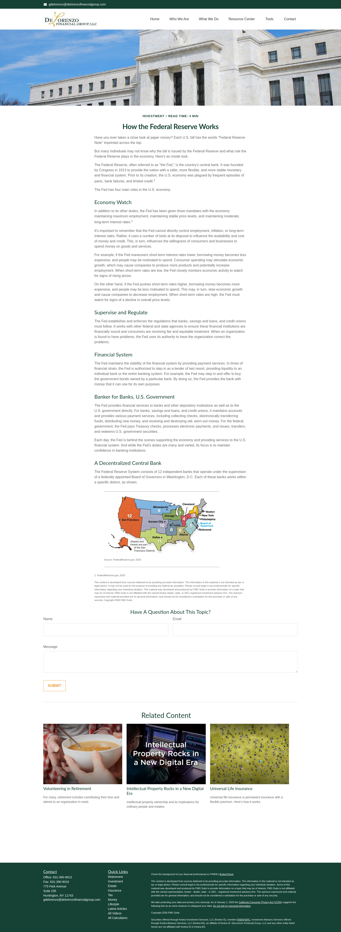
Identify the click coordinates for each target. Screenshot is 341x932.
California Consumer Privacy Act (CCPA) (260, 902)
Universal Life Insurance (231, 788)
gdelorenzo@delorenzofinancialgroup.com (74, 4)
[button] (154, 19)
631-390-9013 (62, 877)
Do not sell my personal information (232, 906)
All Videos (115, 913)
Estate (112, 886)
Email (177, 619)
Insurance (114, 890)
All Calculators (117, 918)
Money (112, 899)
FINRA (240, 919)
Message (50, 647)
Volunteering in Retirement (67, 788)
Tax (110, 895)
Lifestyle (113, 904)
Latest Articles (117, 908)
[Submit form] (54, 685)
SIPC (247, 919)
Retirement (115, 877)
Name (48, 619)
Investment (115, 881)
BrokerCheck (226, 874)
